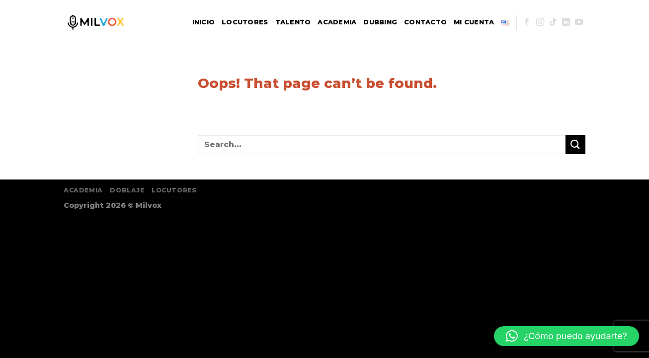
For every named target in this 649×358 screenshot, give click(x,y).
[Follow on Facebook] (527, 22)
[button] (566, 336)
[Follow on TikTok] (553, 22)
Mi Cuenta (474, 22)
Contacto (425, 22)
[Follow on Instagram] (540, 22)
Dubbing (380, 22)
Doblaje (127, 190)
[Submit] (575, 144)
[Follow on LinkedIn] (566, 22)
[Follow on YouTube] (579, 22)
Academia (337, 22)
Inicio (203, 22)
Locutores (245, 22)
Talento (293, 22)
